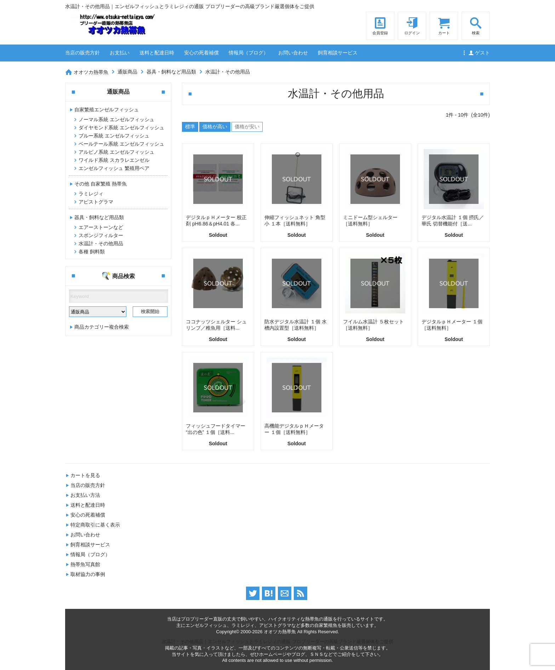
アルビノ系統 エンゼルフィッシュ (116, 152)
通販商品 (127, 72)
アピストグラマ (96, 202)
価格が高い (214, 126)
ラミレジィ (91, 193)
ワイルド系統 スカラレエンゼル (114, 160)
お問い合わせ (293, 52)
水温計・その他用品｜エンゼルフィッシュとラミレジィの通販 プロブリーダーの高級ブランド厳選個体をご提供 (277, 641)
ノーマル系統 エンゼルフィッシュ (116, 119)
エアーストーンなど (101, 227)
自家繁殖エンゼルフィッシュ (106, 109)
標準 (190, 126)
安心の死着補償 (201, 52)
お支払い (120, 52)
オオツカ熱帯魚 (91, 72)
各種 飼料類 (92, 251)
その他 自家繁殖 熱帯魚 (100, 184)
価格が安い (247, 126)
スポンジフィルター (101, 235)
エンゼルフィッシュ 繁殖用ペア (114, 168)
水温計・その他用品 (227, 72)
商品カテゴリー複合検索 (101, 327)
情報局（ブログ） (248, 52)
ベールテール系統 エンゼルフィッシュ (121, 144)
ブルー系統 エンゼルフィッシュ (114, 136)
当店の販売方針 (82, 52)
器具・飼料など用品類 (171, 72)
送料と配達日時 (156, 52)
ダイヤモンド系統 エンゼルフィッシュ (121, 127)
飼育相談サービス (337, 52)
